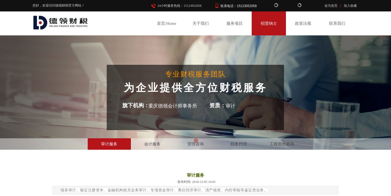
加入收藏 (350, 6)
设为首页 (331, 6)
